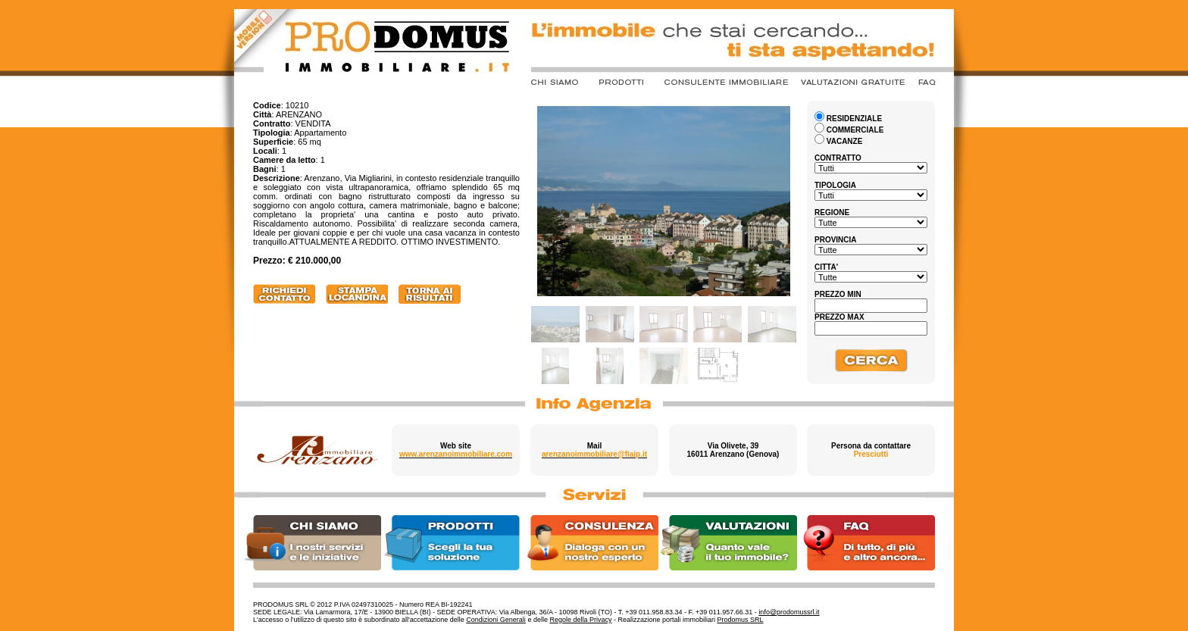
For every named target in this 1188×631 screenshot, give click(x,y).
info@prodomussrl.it (788, 612)
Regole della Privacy (580, 619)
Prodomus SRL (740, 619)
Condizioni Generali (496, 619)
